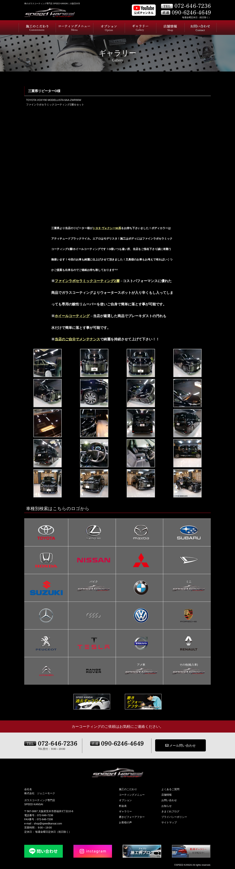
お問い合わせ (169, 800)
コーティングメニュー (132, 794)
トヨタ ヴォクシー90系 (107, 228)
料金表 (123, 805)
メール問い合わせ (180, 745)
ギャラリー (125, 811)
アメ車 (141, 665)
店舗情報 (166, 794)
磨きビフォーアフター (132, 816)
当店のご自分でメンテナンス (77, 339)
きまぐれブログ (170, 811)
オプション (125, 800)
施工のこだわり (128, 789)
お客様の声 (125, 822)
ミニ (188, 582)
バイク (93, 582)
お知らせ (166, 805)
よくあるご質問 (170, 789)
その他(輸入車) (188, 665)
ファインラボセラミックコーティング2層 (87, 281)
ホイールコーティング (72, 316)
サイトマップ (169, 822)
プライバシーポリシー (174, 816)
